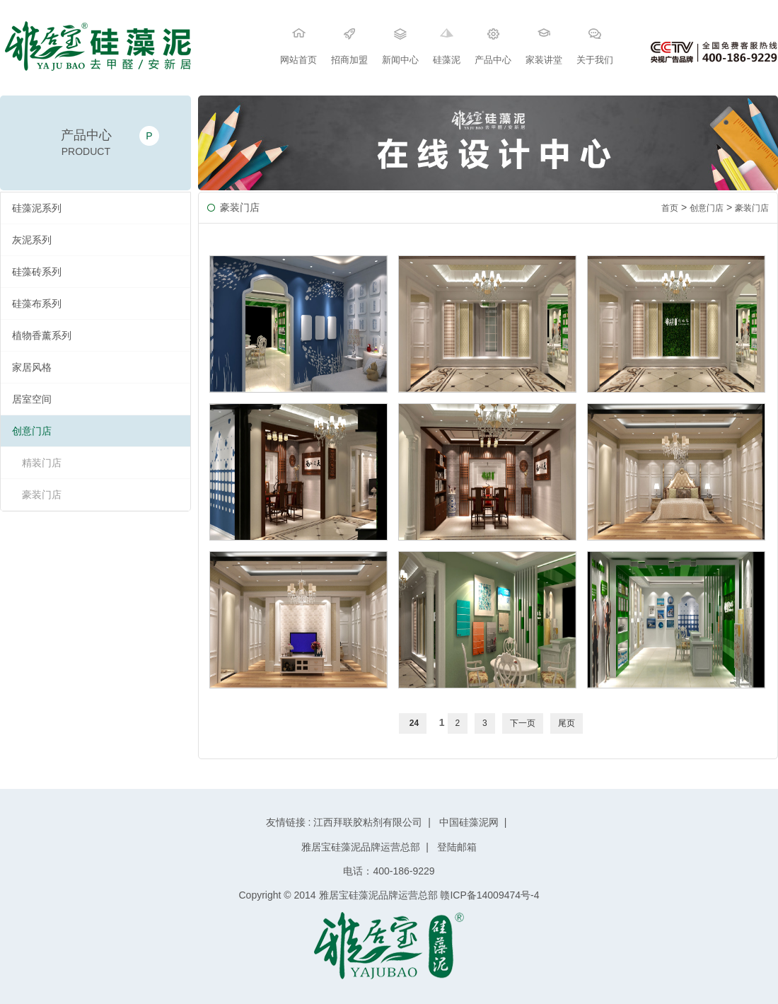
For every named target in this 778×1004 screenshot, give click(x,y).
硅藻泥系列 (37, 208)
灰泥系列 (32, 240)
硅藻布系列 (37, 303)
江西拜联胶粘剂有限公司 (367, 822)
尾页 (566, 723)
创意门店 (32, 431)
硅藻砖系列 (37, 271)
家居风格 (32, 367)
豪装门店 (42, 494)
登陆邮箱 (455, 847)
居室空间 (32, 399)
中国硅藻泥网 (469, 822)
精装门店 (42, 462)
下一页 (522, 723)
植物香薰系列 (41, 335)
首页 (669, 208)
